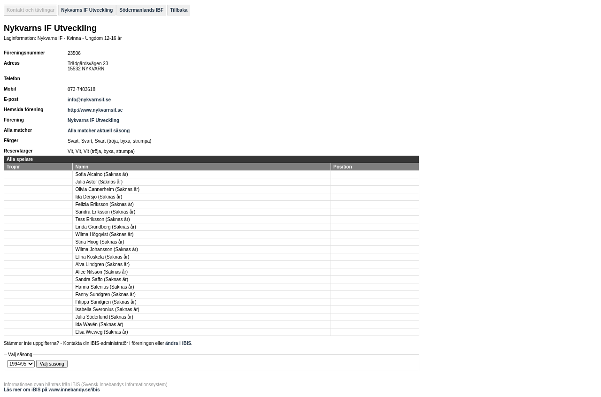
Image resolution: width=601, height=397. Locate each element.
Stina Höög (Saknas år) (99, 241)
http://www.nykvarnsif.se (95, 110)
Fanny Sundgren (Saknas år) (105, 294)
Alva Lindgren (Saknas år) (102, 264)
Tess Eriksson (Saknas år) (102, 219)
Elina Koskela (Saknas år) (102, 257)
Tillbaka (178, 10)
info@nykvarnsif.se (89, 99)
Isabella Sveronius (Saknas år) (107, 309)
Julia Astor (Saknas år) (99, 181)
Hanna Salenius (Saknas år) (104, 287)
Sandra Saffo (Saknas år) (101, 279)
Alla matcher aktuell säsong (99, 130)
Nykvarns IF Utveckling (87, 10)
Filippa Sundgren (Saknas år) (105, 302)
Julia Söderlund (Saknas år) (104, 317)
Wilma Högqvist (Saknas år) (104, 234)
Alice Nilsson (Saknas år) (101, 272)
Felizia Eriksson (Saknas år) (104, 204)
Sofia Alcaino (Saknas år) (101, 174)
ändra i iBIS (178, 343)
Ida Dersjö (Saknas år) (98, 196)
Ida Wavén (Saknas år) (99, 324)
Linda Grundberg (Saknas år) (105, 226)
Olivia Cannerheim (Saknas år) (107, 189)
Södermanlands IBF (141, 10)
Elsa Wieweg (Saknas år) (101, 332)
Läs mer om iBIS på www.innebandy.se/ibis (52, 389)
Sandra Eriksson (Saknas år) (105, 211)
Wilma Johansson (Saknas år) (106, 249)
